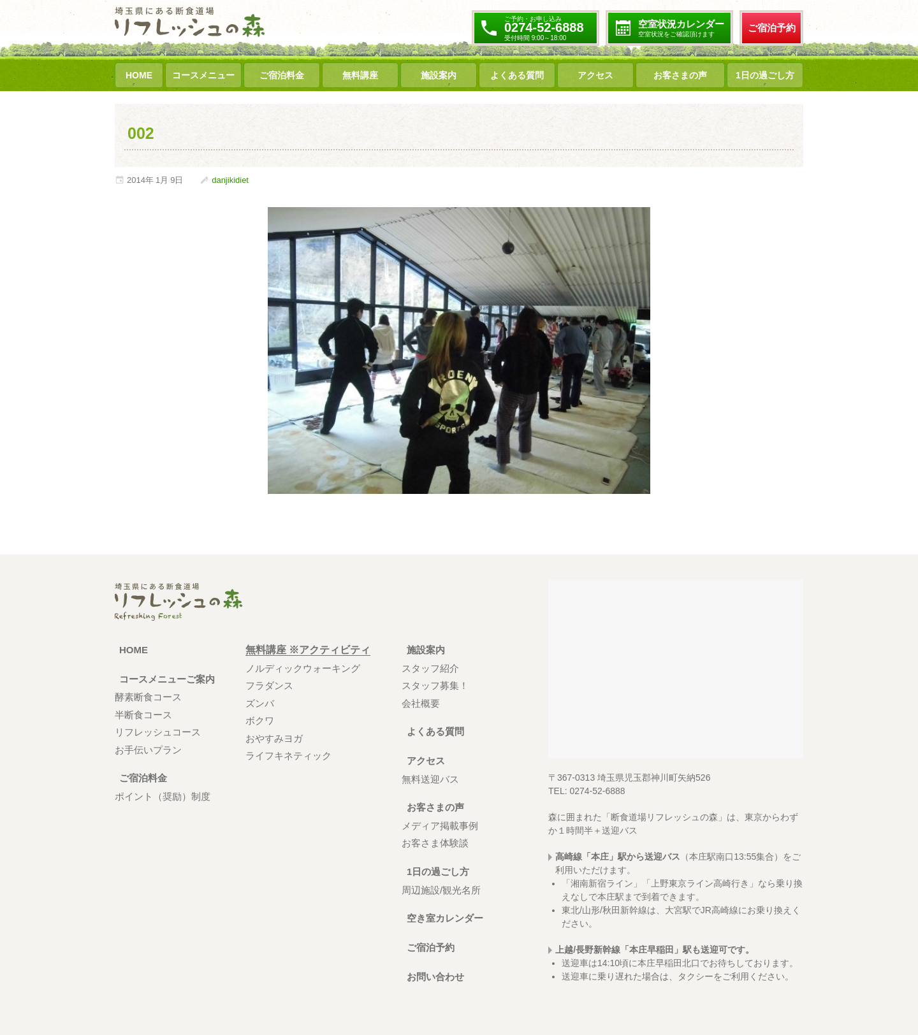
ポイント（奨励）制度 (162, 796)
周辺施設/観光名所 (441, 890)
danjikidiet (230, 180)
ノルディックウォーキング (302, 668)
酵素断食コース (148, 696)
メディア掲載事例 (440, 825)
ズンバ (259, 703)
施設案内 (438, 75)
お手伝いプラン (148, 749)
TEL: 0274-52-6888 (586, 791)
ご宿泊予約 (772, 27)
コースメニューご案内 (166, 679)
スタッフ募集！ (435, 685)
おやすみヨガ (274, 738)
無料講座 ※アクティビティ (307, 649)
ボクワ (259, 720)
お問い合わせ (432, 976)
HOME (139, 75)
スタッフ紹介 (430, 668)
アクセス (595, 75)
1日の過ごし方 (765, 75)
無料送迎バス (430, 779)
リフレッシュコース (158, 732)
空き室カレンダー (442, 918)
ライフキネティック (288, 755)
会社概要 (421, 703)
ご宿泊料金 (281, 75)
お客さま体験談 (435, 842)
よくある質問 (517, 75)
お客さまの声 (680, 75)
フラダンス (269, 685)
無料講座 (360, 75)
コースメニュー (203, 75)
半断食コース (143, 714)
